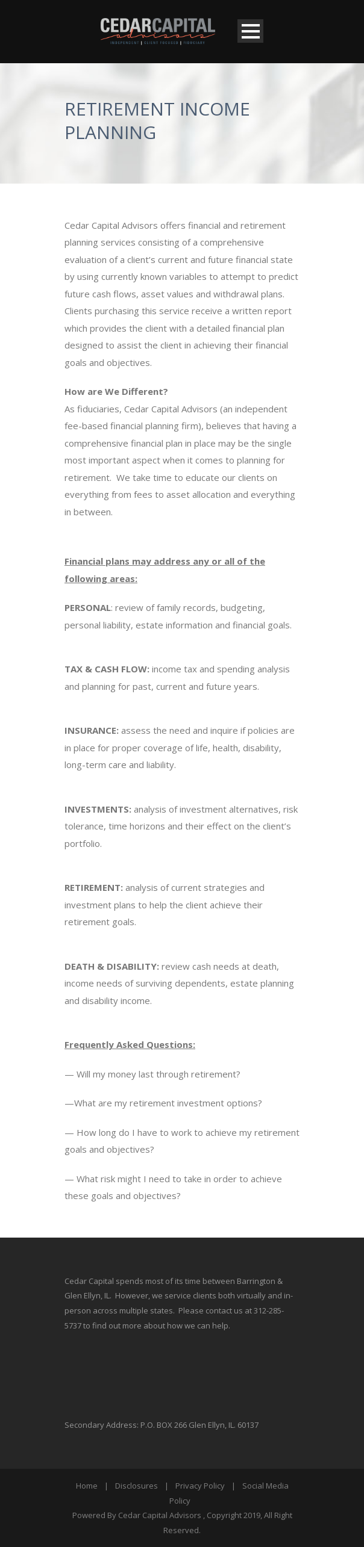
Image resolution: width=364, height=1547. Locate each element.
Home (87, 1485)
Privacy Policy (200, 1485)
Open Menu (250, 31)
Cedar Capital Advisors (159, 1515)
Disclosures (136, 1485)
